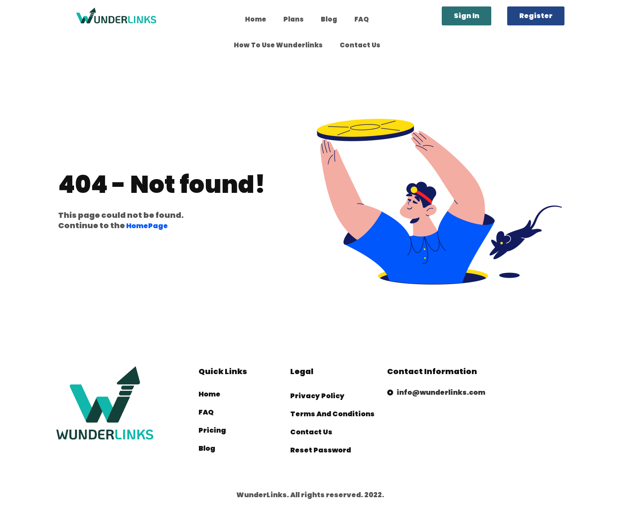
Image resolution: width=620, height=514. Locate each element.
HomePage (147, 226)
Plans (293, 19)
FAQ (361, 19)
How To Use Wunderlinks (278, 45)
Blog (329, 19)
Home (255, 19)
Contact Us (360, 45)
